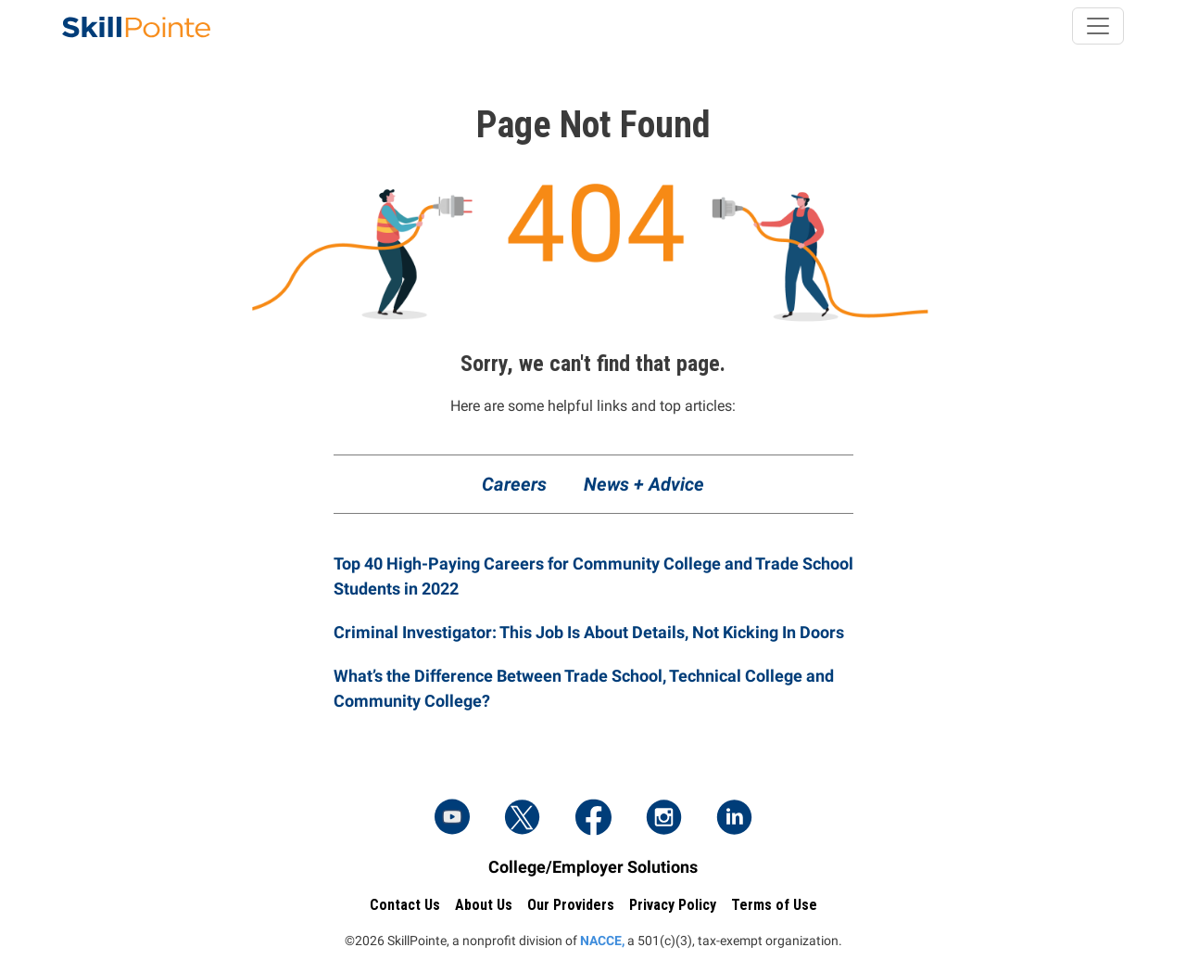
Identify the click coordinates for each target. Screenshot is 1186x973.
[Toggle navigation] (1098, 26)
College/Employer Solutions (593, 867)
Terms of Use (774, 905)
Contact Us (405, 905)
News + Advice (644, 484)
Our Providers (570, 905)
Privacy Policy (672, 905)
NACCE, (602, 940)
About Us (483, 905)
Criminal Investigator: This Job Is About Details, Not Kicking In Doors (589, 632)
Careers (514, 484)
